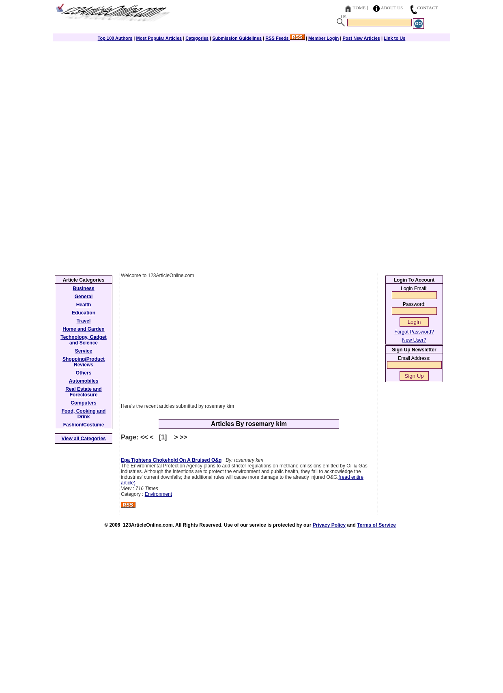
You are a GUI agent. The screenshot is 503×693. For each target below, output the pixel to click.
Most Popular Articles (159, 38)
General (84, 296)
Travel (84, 321)
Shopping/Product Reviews (83, 362)
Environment (158, 494)
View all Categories (84, 438)
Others (84, 373)
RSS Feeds (285, 38)
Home (359, 7)
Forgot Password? (414, 332)
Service (83, 351)
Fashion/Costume (83, 425)
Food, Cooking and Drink (84, 414)
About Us (392, 7)
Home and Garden (83, 329)
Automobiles (84, 381)
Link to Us (394, 38)
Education (83, 313)
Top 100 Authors (115, 38)
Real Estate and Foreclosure (83, 392)
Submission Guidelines (237, 38)
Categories (197, 38)
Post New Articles (361, 38)
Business (83, 288)
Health (83, 305)
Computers (83, 403)
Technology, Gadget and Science (83, 340)
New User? (414, 340)
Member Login (323, 38)
